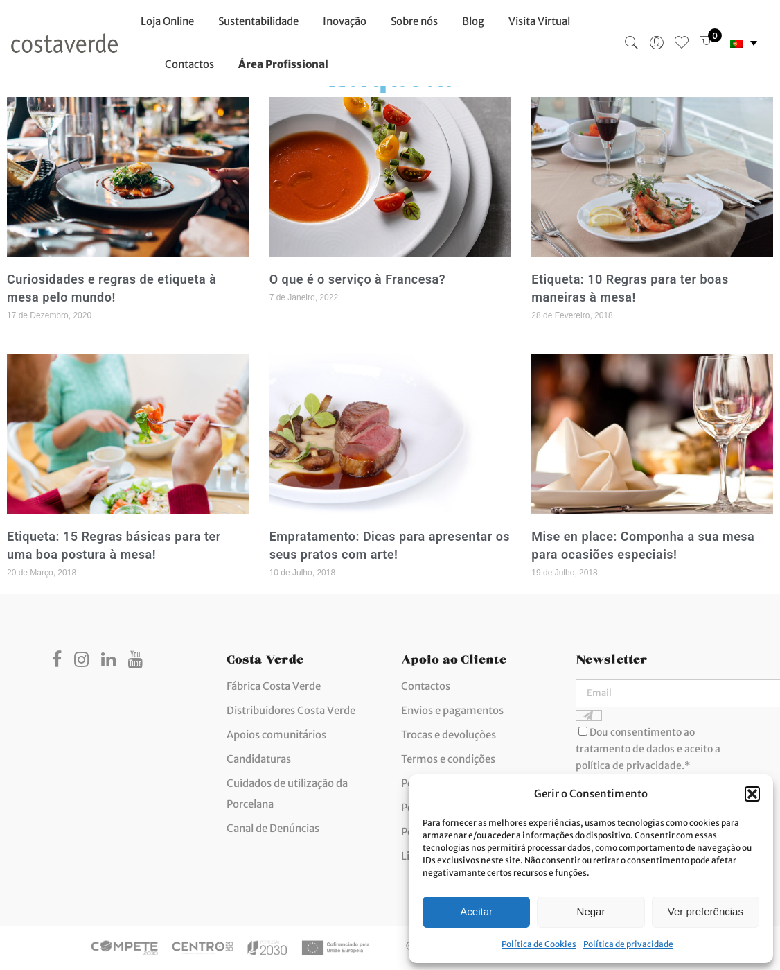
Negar (591, 911)
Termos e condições (448, 758)
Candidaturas (259, 758)
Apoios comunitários (276, 734)
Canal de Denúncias (273, 828)
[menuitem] (743, 43)
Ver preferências (705, 911)
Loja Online (167, 21)
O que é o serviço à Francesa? (357, 279)
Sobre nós (414, 21)
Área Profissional (283, 64)
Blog (473, 21)
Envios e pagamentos (452, 710)
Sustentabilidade (258, 21)
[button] (752, 794)
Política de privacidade (628, 944)
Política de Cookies (539, 944)
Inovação (344, 21)
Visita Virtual (539, 21)
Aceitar (476, 911)
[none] (743, 43)
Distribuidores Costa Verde (291, 710)
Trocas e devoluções (448, 734)
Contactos (189, 64)
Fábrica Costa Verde (274, 686)
